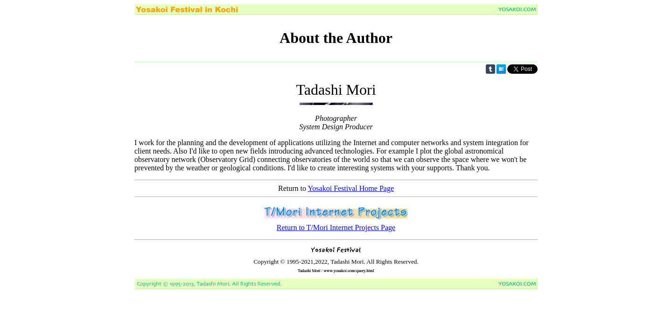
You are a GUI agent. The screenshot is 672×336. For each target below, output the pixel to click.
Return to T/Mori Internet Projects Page (336, 227)
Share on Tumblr (490, 69)
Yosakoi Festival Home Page (351, 188)
